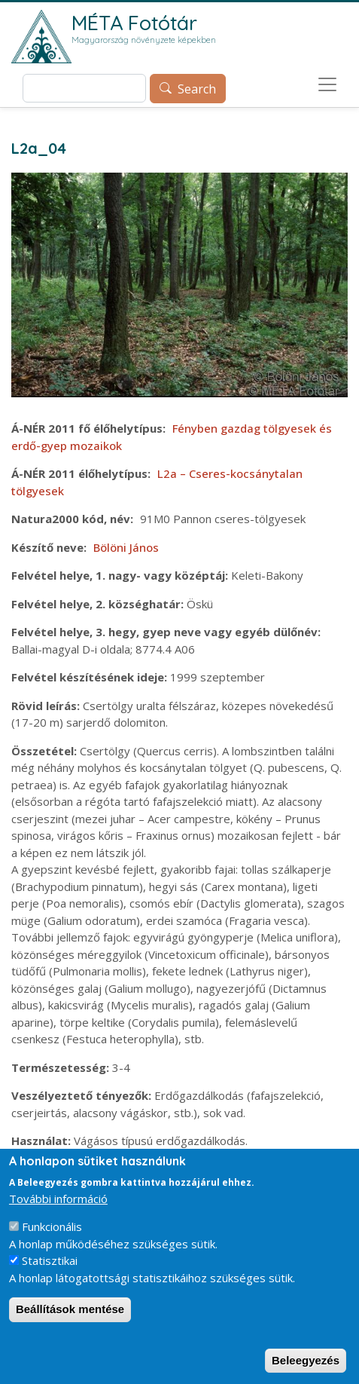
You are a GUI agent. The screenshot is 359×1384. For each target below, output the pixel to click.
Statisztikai (50, 1267)
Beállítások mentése (70, 1315)
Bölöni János (126, 547)
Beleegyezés (305, 1366)
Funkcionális (52, 1233)
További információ (58, 1204)
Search (197, 89)
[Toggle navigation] (327, 84)
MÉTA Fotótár (134, 22)
